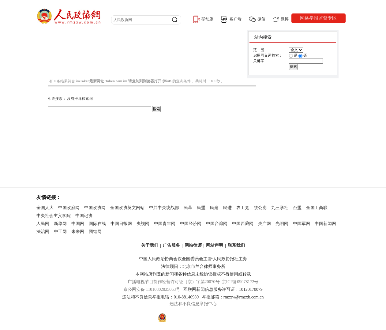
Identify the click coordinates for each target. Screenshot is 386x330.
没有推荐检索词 (80, 98)
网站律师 (193, 245)
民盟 (201, 207)
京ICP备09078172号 (240, 281)
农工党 (242, 207)
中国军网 (301, 223)
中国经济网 (190, 223)
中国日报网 (121, 223)
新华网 (60, 223)
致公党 (260, 207)
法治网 (42, 231)
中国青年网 (164, 223)
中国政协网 (95, 207)
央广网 (264, 223)
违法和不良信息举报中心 (193, 304)
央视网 (143, 223)
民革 (188, 207)
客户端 (231, 19)
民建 (214, 207)
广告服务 (171, 245)
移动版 (203, 19)
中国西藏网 (242, 223)
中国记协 (83, 215)
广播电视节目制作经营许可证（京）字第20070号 (174, 281)
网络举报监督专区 (318, 18)
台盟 (297, 207)
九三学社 (279, 207)
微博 (281, 19)
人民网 (42, 223)
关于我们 (149, 245)
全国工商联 (317, 207)
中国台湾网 (216, 223)
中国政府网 (69, 207)
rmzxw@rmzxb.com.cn (243, 297)
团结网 (95, 231)
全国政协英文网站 (127, 207)
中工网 (60, 231)
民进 (227, 207)
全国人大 (45, 207)
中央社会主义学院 (53, 215)
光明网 (281, 223)
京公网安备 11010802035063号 (153, 289)
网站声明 (214, 245)
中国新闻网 (325, 223)
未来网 (77, 231)
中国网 (77, 223)
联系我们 (236, 245)
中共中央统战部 (164, 207)
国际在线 (97, 223)
